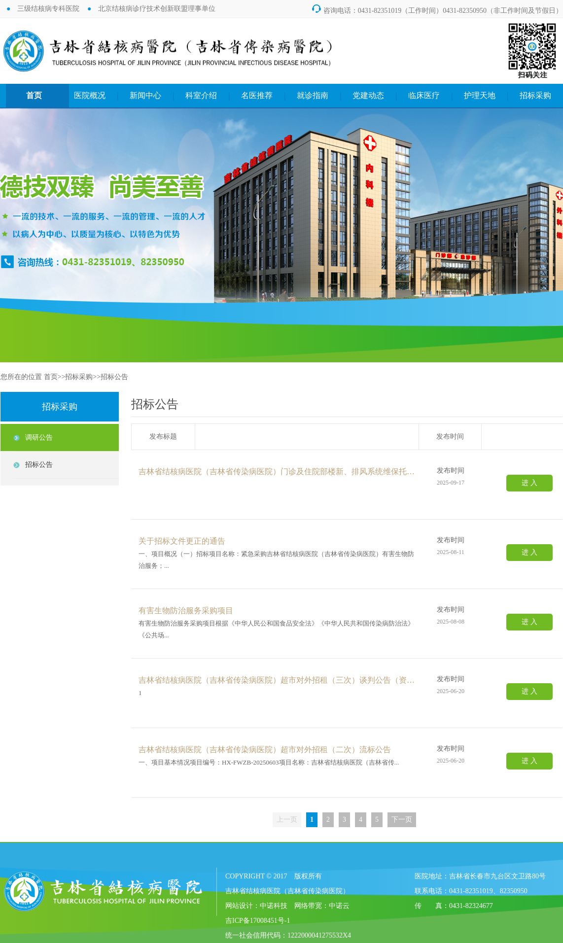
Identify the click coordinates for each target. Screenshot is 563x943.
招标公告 (114, 377)
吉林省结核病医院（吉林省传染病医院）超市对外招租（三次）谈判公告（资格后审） (279, 680)
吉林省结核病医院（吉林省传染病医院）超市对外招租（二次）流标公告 (265, 749)
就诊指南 (312, 95)
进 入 (529, 483)
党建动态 (368, 95)
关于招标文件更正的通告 (182, 541)
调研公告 (39, 437)
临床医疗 (424, 95)
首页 (34, 95)
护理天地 (479, 95)
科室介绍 (201, 95)
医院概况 (90, 95)
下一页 (401, 819)
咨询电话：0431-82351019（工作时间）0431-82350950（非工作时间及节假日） (437, 10)
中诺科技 (273, 905)
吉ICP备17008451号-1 (257, 920)
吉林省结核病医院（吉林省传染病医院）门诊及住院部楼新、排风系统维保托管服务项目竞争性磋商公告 (279, 471)
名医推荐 (257, 95)
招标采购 (535, 95)
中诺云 (339, 905)
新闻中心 (145, 95)
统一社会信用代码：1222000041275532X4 (288, 935)
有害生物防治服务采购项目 (186, 610)
